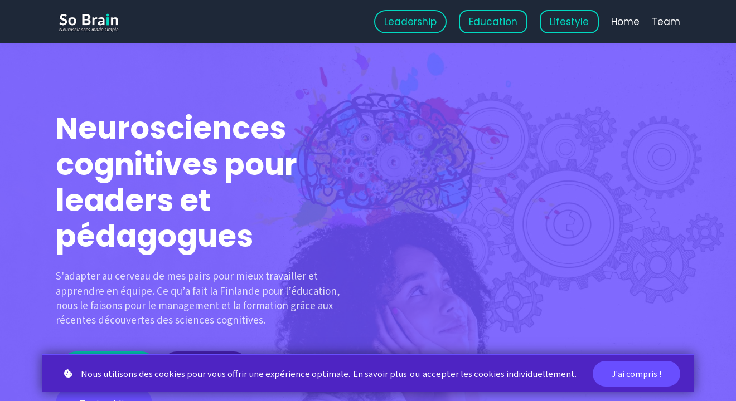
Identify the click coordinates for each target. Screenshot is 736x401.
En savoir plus (380, 373)
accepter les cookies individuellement (499, 373)
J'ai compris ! (636, 373)
